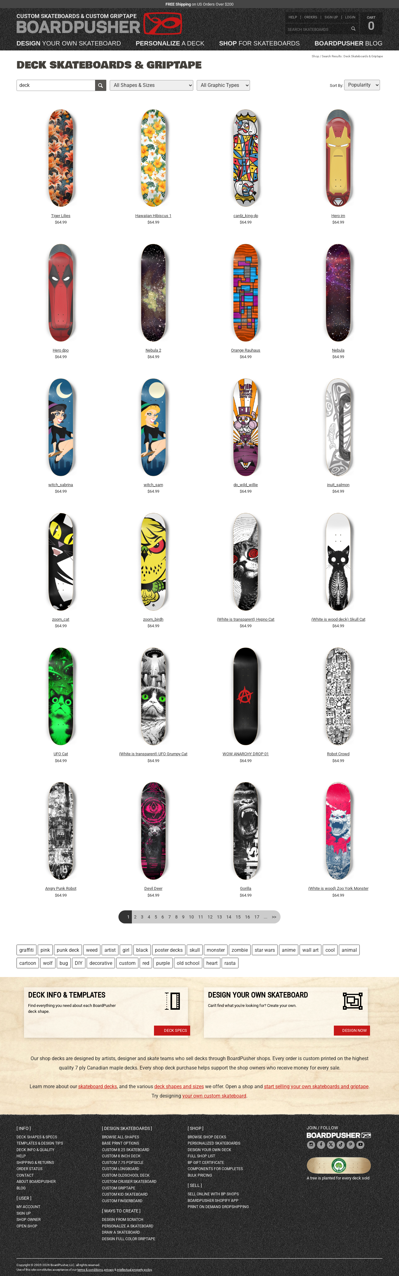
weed (92, 950)
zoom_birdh (153, 619)
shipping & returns (35, 1162)
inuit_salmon (338, 484)
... (265, 916)
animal (349, 950)
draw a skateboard (121, 1232)
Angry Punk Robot (60, 888)
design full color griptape (128, 1239)
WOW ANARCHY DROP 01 (246, 754)
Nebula (338, 350)
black (142, 950)
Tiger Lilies (60, 215)
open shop (27, 1226)
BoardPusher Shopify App (213, 1200)
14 (228, 916)
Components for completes (215, 1169)
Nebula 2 (153, 350)
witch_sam (153, 484)
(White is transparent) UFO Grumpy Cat (153, 754)
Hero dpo (61, 350)
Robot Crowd (338, 754)
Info (24, 1128)
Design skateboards (127, 1128)
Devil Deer (153, 888)
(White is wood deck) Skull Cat (338, 619)
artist (110, 950)
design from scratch (122, 1219)
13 (219, 916)
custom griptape (118, 1188)
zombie (240, 950)
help (293, 17)
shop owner (29, 1219)
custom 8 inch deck (121, 1156)
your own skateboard (69, 43)
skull (195, 950)
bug (64, 963)
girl (126, 950)
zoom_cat (60, 619)
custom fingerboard (122, 1201)
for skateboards (259, 43)
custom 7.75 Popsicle (122, 1162)
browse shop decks (207, 1137)
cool (330, 950)
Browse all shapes (120, 1137)
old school (188, 963)
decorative (100, 963)
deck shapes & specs (37, 1137)
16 (247, 916)
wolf (48, 963)
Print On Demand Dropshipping (218, 1207)
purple (163, 963)
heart (212, 963)
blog (348, 43)
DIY (79, 963)
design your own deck (209, 1150)
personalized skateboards (214, 1143)
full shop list (201, 1156)
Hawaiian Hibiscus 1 (153, 215)
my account (28, 1207)
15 (238, 916)
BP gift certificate (206, 1162)
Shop (315, 56)
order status (29, 1169)
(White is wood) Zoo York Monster (338, 888)
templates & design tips (40, 1143)
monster (216, 950)
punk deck (68, 950)
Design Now (354, 1030)
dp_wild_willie (245, 484)
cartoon (27, 963)
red (145, 963)
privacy (109, 1270)
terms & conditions (90, 1270)
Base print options (120, 1143)
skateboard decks (97, 1086)
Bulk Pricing (200, 1175)
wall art (310, 950)
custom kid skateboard (125, 1194)
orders (310, 17)
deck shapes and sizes (179, 1086)
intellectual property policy (134, 1270)
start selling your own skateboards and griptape (316, 1086)
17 (256, 916)
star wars (265, 950)
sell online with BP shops (213, 1194)
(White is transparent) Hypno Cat (245, 619)
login (350, 17)
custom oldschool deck (126, 1175)
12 (210, 916)
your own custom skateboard (214, 1096)
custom (127, 963)
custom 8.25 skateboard (125, 1150)
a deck (170, 43)
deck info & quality (35, 1150)
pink (45, 950)
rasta (230, 963)
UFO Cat (61, 754)
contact (25, 1175)
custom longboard (120, 1169)
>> (274, 916)
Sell (195, 1185)
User (24, 1198)
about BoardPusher (36, 1181)
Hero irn (338, 215)
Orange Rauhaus (245, 350)
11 (200, 916)
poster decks (169, 950)
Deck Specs (175, 1030)
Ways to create (121, 1210)
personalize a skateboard (127, 1226)
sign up (331, 17)
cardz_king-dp (245, 215)
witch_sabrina (60, 484)
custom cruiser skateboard (129, 1181)
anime (289, 950)
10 (191, 916)
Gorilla (245, 888)
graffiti (26, 950)
